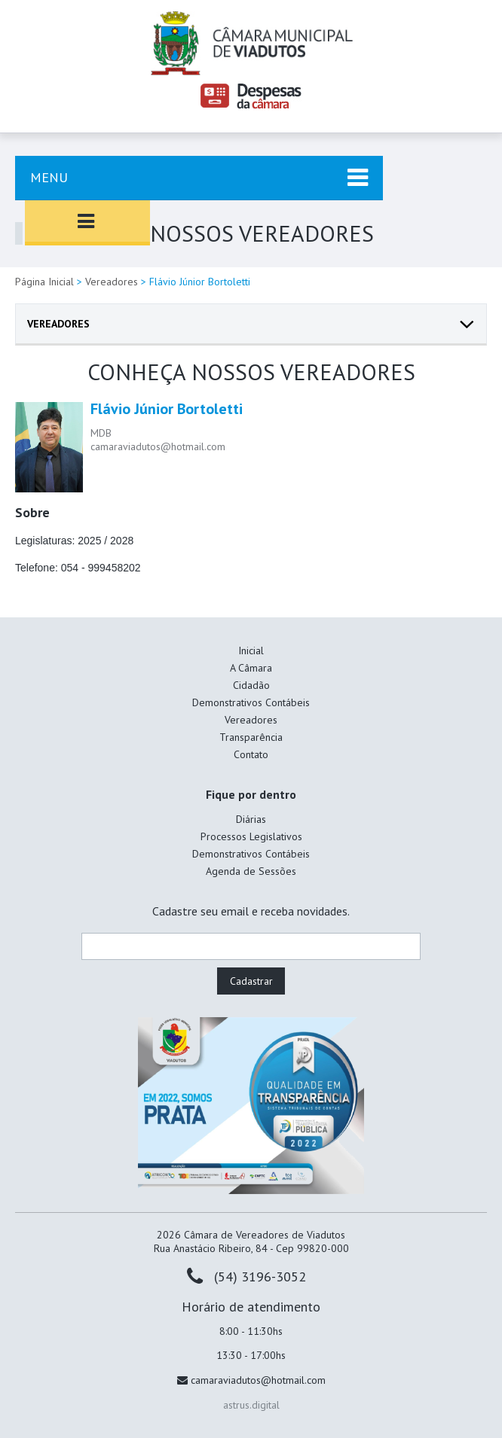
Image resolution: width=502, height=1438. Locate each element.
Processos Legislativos (251, 836)
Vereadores (111, 281)
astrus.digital (251, 1405)
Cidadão (251, 685)
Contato (251, 754)
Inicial (251, 650)
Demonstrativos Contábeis (251, 702)
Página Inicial (44, 281)
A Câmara (251, 668)
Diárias (251, 819)
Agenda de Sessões (251, 871)
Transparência (251, 737)
